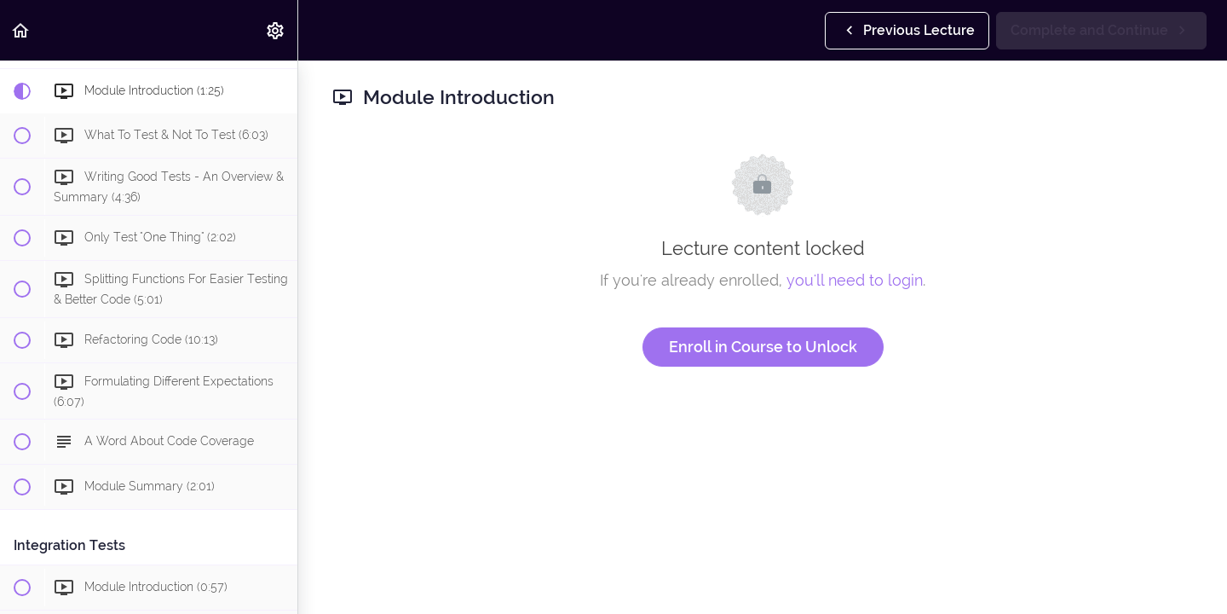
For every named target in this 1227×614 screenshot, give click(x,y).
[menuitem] (276, 30)
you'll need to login (854, 280)
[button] (21, 30)
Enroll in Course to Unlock (763, 347)
